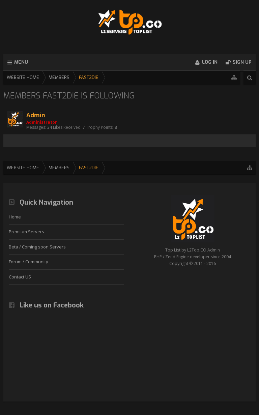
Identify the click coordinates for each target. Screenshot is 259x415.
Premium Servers (26, 232)
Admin (35, 115)
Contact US (20, 277)
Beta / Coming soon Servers (37, 247)
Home (15, 217)
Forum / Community (28, 262)
